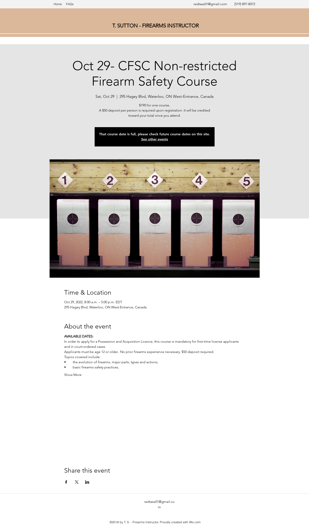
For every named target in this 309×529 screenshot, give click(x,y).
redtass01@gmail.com (210, 4)
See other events (154, 139)
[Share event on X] (77, 482)
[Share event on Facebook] (66, 482)
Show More (73, 375)
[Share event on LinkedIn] (87, 482)
